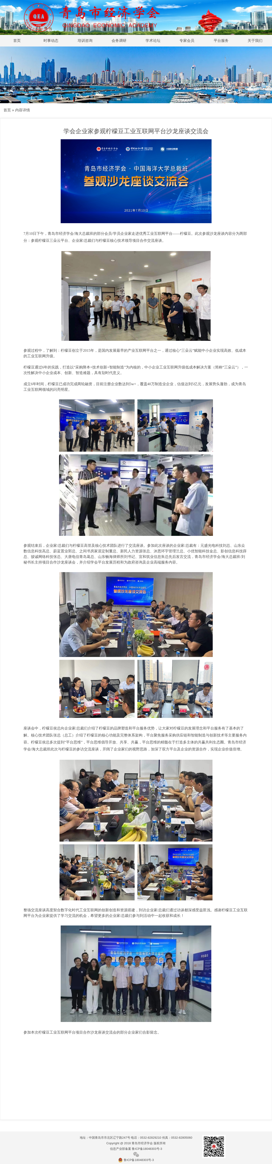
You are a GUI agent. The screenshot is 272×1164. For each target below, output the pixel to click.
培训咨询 (85, 41)
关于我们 (255, 41)
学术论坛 (153, 41)
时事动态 (50, 41)
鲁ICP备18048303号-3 (136, 1160)
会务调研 (119, 41)
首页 (17, 41)
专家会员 (186, 41)
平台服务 (221, 41)
